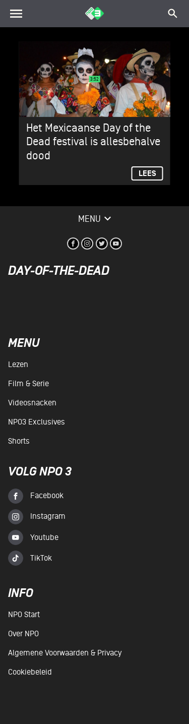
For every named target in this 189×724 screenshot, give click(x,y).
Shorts (19, 441)
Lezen (18, 364)
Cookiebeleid (30, 672)
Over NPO (23, 633)
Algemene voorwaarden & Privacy (64, 652)
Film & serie (28, 383)
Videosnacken (32, 402)
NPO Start (24, 614)
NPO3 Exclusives (36, 422)
